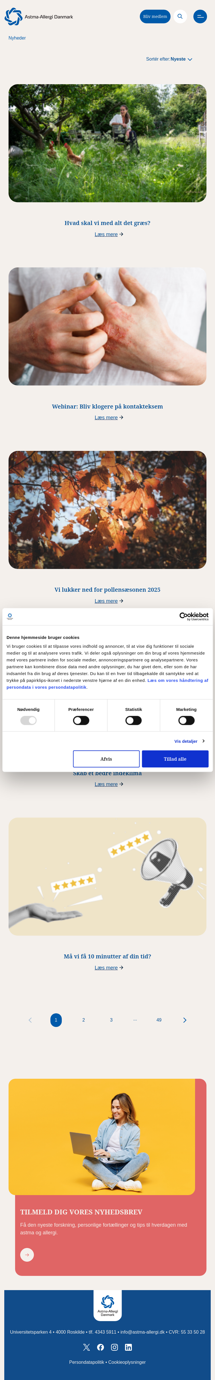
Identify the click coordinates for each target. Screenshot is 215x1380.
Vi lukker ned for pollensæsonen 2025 (108, 589)
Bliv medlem (155, 16)
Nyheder (17, 38)
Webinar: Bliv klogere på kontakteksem (107, 406)
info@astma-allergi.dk (142, 1332)
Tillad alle (175, 759)
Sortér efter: (158, 59)
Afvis (106, 759)
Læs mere (106, 234)
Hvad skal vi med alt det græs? (107, 223)
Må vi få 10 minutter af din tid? (107, 956)
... (135, 1018)
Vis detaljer (186, 741)
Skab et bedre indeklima (107, 773)
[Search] (180, 16)
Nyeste (178, 59)
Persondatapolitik (86, 1362)
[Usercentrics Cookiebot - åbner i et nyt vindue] (183, 616)
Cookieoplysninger (127, 1362)
